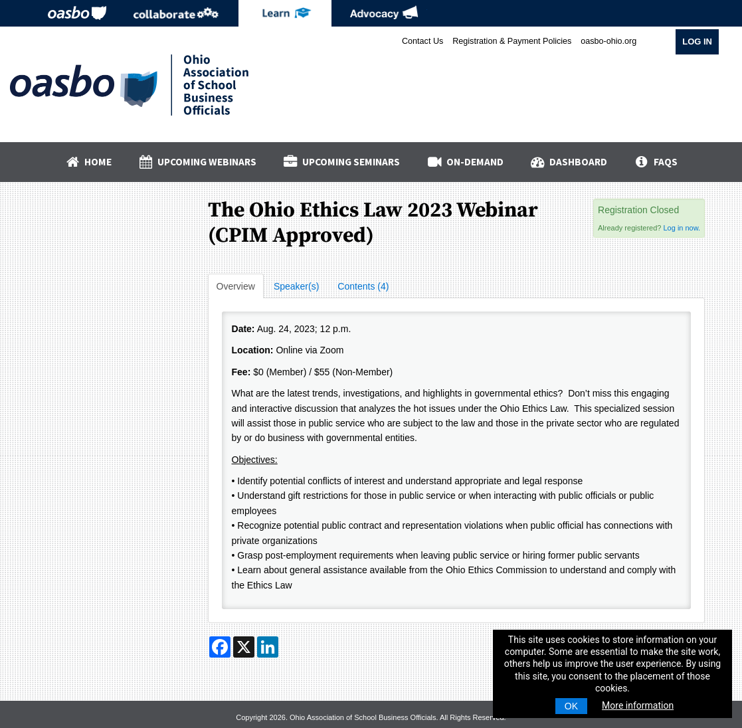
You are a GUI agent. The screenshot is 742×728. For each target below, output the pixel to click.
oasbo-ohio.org (608, 41)
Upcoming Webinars (197, 161)
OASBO (77, 13)
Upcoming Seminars (341, 161)
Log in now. (681, 228)
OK (571, 706)
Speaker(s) (296, 286)
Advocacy (384, 13)
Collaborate (176, 13)
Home (87, 161)
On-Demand (464, 161)
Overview (236, 286)
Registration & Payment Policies (511, 41)
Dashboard (568, 161)
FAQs (655, 161)
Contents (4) (363, 286)
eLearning (284, 13)
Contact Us (422, 41)
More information (638, 705)
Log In (697, 41)
